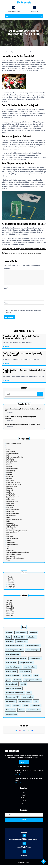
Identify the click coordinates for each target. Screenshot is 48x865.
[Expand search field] (41, 16)
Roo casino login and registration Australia (21, 512)
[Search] (30, 393)
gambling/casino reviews (19, 498)
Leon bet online (18, 502)
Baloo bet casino (18, 481)
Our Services (19, 581)
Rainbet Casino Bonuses (19, 510)
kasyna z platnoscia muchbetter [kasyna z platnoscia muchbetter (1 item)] (27, 675)
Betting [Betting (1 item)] (18, 658)
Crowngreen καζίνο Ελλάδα (20, 494)
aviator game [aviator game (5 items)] (27, 656)
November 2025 (18, 609)
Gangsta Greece (18, 499)
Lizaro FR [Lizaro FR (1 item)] (24, 676)
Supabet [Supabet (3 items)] (24, 685)
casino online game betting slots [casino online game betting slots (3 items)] (20, 661)
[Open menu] (7, 16)
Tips (17, 519)
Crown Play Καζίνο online (19, 493)
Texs (17, 518)
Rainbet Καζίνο (18, 511)
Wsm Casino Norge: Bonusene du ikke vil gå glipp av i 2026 (23, 419)
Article (17, 480)
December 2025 (18, 608)
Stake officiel (18, 514)
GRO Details (19, 580)
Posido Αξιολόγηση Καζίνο (20, 507)
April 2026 (18, 605)
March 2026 (18, 606)
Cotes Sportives (18, 492)
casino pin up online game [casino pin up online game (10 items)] (19, 673)
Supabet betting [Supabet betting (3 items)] (28, 685)
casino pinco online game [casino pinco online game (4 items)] (24, 668)
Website (6, 303)
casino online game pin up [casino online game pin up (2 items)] (27, 661)
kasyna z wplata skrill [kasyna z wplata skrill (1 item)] (19, 676)
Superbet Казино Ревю (19, 517)
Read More (8, 346)
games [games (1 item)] (17, 675)
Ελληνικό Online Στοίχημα (20, 521)
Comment (7, 269)
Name (6, 288)
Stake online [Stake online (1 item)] (21, 685)
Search (24, 820)
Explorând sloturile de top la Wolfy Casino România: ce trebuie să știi (24, 414)
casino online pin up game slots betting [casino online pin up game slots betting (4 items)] (21, 666)
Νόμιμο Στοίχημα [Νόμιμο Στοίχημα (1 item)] (19, 688)
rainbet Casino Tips (19, 510)
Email (5, 295)
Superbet (18, 516)
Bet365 (18, 482)
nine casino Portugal (19, 506)
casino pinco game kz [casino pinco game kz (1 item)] (28, 666)
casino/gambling (18, 488)
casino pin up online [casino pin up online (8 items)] (24, 671)
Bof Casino (18, 485)
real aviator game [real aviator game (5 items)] (19, 683)
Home (24, 792)
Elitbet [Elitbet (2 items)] (28, 673)
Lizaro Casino (18, 503)
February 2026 (18, 607)
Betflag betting (18, 484)
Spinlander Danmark (19, 513)
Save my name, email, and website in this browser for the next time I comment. (24, 312)
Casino (17, 486)
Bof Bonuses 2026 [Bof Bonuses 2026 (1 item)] (22, 658)
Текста (17, 523)
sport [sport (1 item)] (28, 683)
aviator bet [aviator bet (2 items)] (18, 656)
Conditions (28, 862)
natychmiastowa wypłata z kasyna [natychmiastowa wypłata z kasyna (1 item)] (20, 680)
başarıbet (15, 70)
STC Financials (24, 2)
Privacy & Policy (21, 862)
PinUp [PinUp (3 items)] (25, 680)
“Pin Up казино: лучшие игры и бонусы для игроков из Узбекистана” (21, 253)
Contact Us (24, 801)
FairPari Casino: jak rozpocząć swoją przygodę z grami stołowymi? (23, 417)
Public (17, 508)
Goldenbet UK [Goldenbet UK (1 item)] (21, 675)
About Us (18, 579)
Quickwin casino (18, 509)
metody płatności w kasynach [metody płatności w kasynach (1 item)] (20, 678)
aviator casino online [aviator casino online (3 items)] (23, 656)
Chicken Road (18, 491)
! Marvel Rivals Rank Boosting (20, 478)
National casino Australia (19, 505)
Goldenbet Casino (19, 500)
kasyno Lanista (18, 501)
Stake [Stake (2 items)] (17, 685)
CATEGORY (18, 490)
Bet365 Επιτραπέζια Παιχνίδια (20, 483)
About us (24, 762)
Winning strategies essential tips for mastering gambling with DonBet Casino (24, 249)
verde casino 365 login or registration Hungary (21, 520)
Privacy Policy (19, 582)
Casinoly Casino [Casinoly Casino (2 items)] (26, 658)
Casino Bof (18, 487)
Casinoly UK (18, 489)
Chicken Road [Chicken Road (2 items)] (25, 673)
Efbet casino (18, 495)
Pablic (17, 507)
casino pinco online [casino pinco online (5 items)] (19, 668)
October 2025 (18, 610)
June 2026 (18, 604)
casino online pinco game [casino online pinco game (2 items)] (27, 663)
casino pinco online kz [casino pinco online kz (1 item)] (26, 670)
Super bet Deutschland (19, 515)
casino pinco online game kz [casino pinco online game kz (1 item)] (20, 670)
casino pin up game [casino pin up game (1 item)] (19, 671)
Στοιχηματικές (18, 522)
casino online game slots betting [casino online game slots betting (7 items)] (20, 663)
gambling (18, 497)
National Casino (18, 504)
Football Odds (18, 496)
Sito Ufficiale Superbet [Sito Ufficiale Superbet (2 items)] (24, 683)
